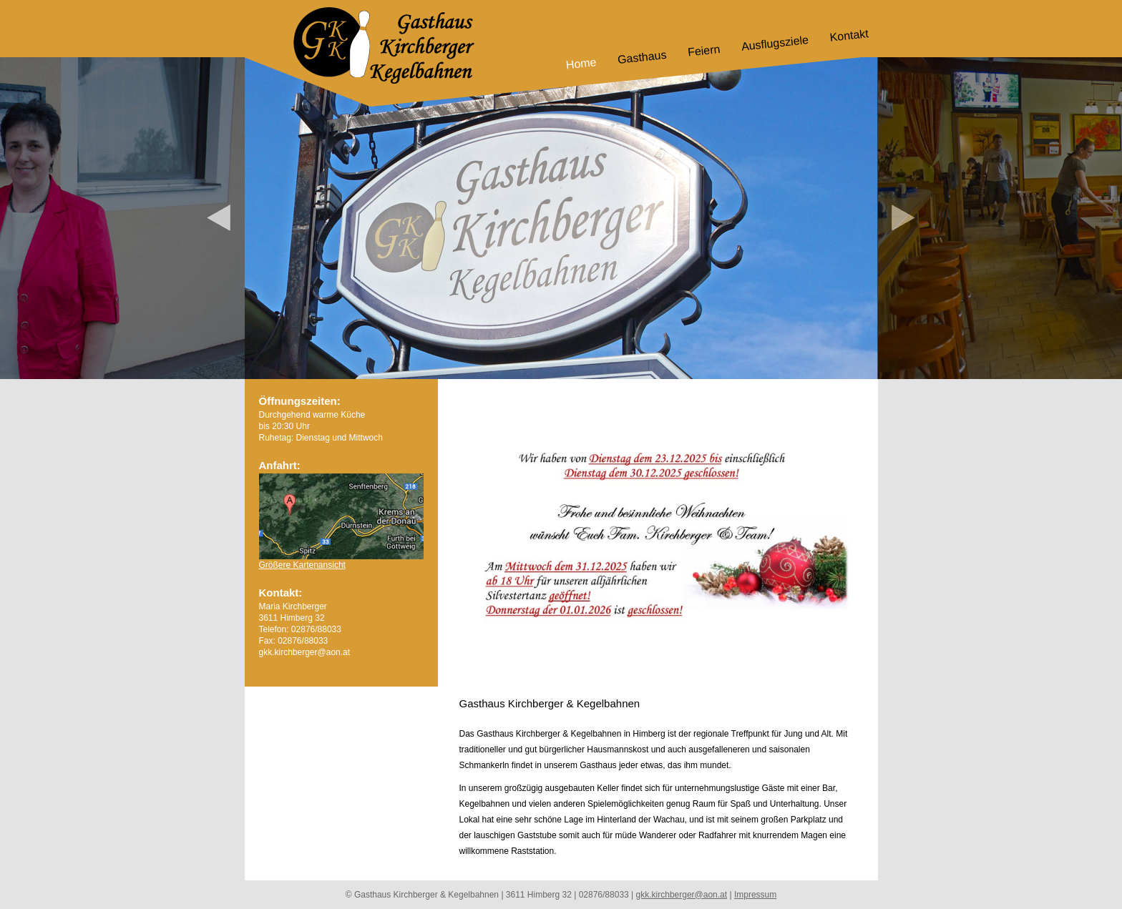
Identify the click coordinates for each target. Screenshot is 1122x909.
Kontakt (849, 35)
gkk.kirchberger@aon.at (682, 895)
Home (580, 63)
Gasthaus (642, 57)
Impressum (755, 895)
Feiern (704, 51)
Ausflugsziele (775, 43)
